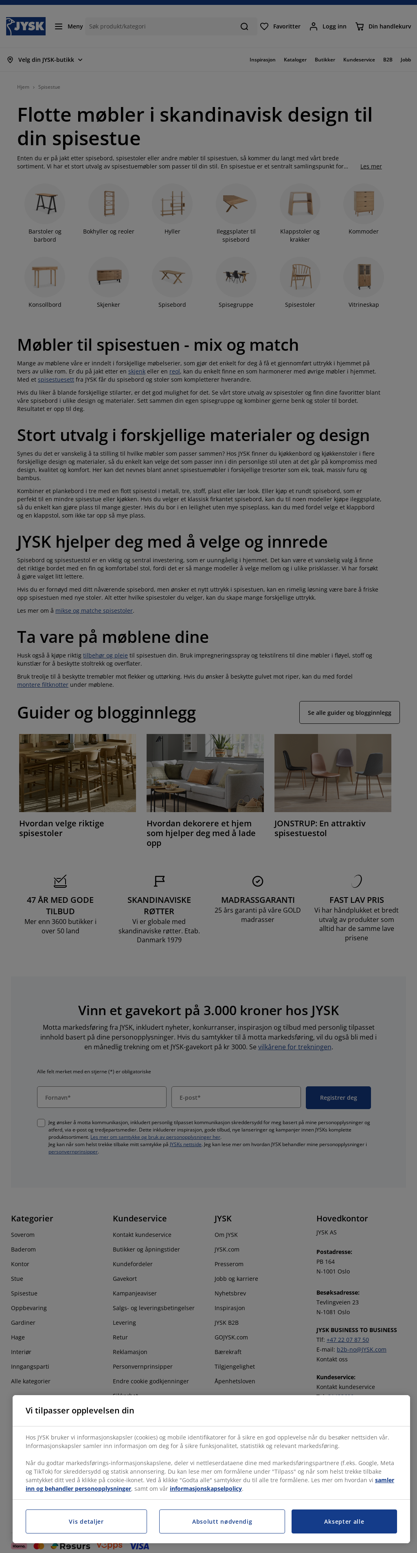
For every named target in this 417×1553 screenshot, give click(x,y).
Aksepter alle (344, 1521)
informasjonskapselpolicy (206, 1488)
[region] (211, 1469)
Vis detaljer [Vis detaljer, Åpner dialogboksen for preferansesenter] (86, 1521)
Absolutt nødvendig (222, 1521)
